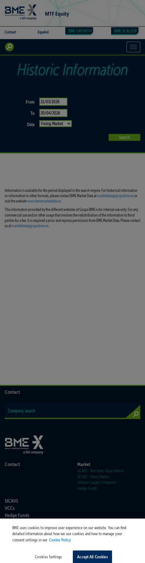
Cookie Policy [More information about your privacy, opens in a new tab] (60, 542)
